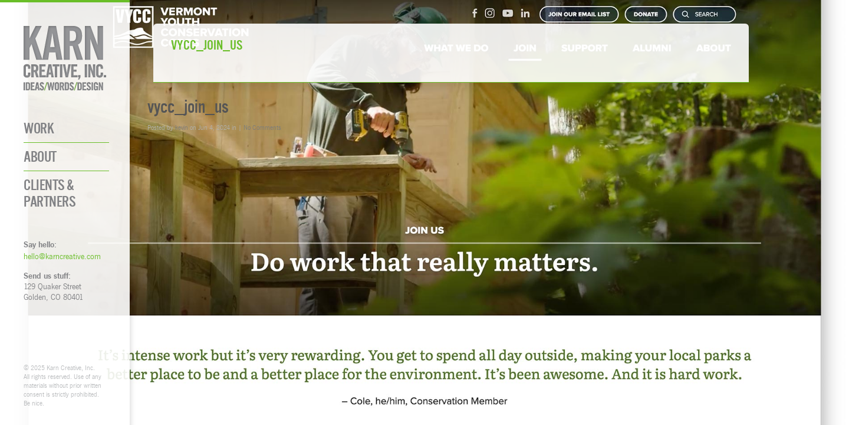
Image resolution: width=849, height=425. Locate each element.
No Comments (262, 127)
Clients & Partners (49, 193)
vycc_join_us (188, 106)
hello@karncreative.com (62, 256)
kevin (181, 127)
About (40, 157)
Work (39, 128)
